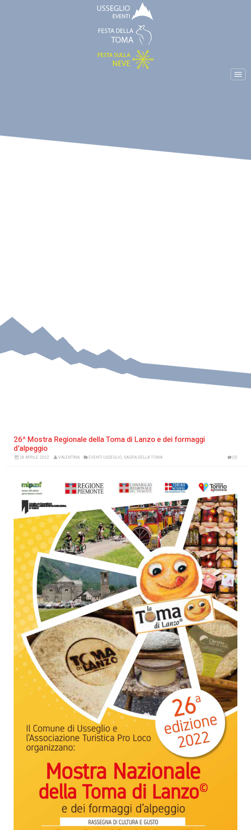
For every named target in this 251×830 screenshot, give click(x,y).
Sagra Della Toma (143, 457)
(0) (231, 457)
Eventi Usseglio (105, 457)
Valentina (69, 457)
